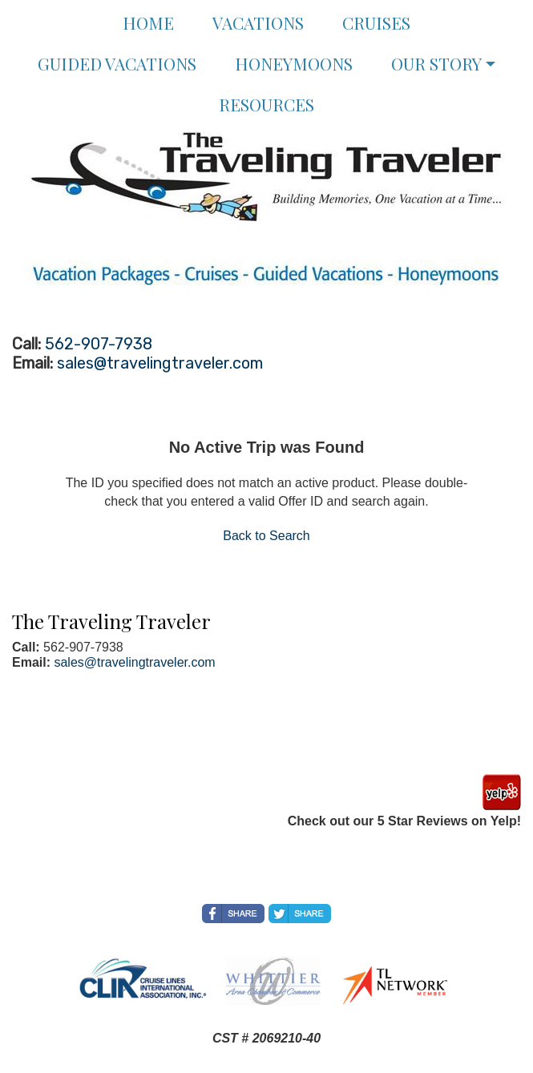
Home (148, 22)
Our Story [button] (436, 63)
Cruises (376, 22)
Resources (266, 104)
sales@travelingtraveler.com (160, 363)
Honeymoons (294, 63)
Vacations (258, 22)
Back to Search (266, 536)
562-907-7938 (98, 343)
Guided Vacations (117, 63)
